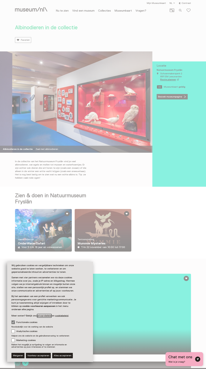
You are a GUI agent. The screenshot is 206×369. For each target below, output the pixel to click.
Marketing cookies (26, 340)
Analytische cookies (26, 331)
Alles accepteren (62, 355)
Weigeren (18, 355)
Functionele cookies (24, 322)
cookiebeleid (61, 315)
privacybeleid (44, 315)
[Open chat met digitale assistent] (184, 359)
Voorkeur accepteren (38, 355)
